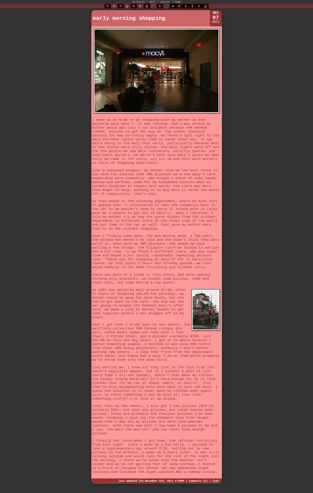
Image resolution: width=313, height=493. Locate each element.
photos (165, 2)
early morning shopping (129, 18)
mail (152, 2)
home (178, 2)
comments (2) (198, 481)
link (215, 481)
